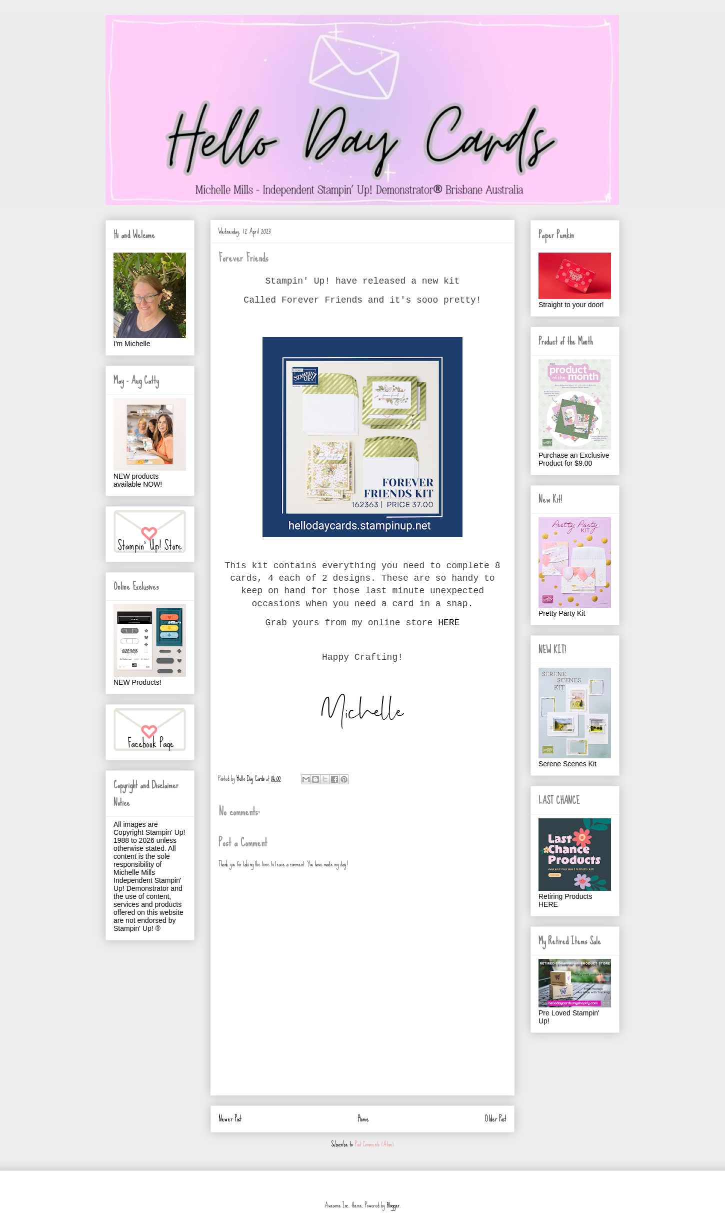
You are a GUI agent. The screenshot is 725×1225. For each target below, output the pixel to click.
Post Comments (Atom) (374, 1144)
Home (363, 1118)
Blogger (393, 1205)
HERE (449, 623)
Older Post (495, 1118)
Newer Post (230, 1118)
